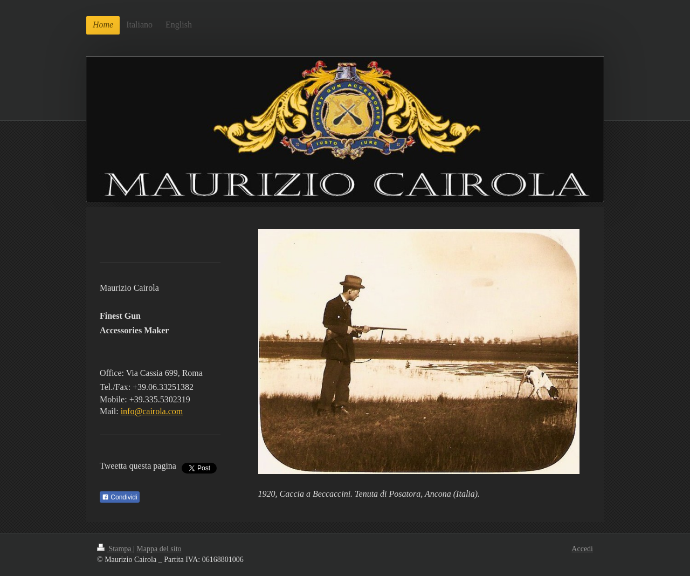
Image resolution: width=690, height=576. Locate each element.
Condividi (119, 497)
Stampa (115, 549)
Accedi (582, 549)
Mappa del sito (158, 549)
